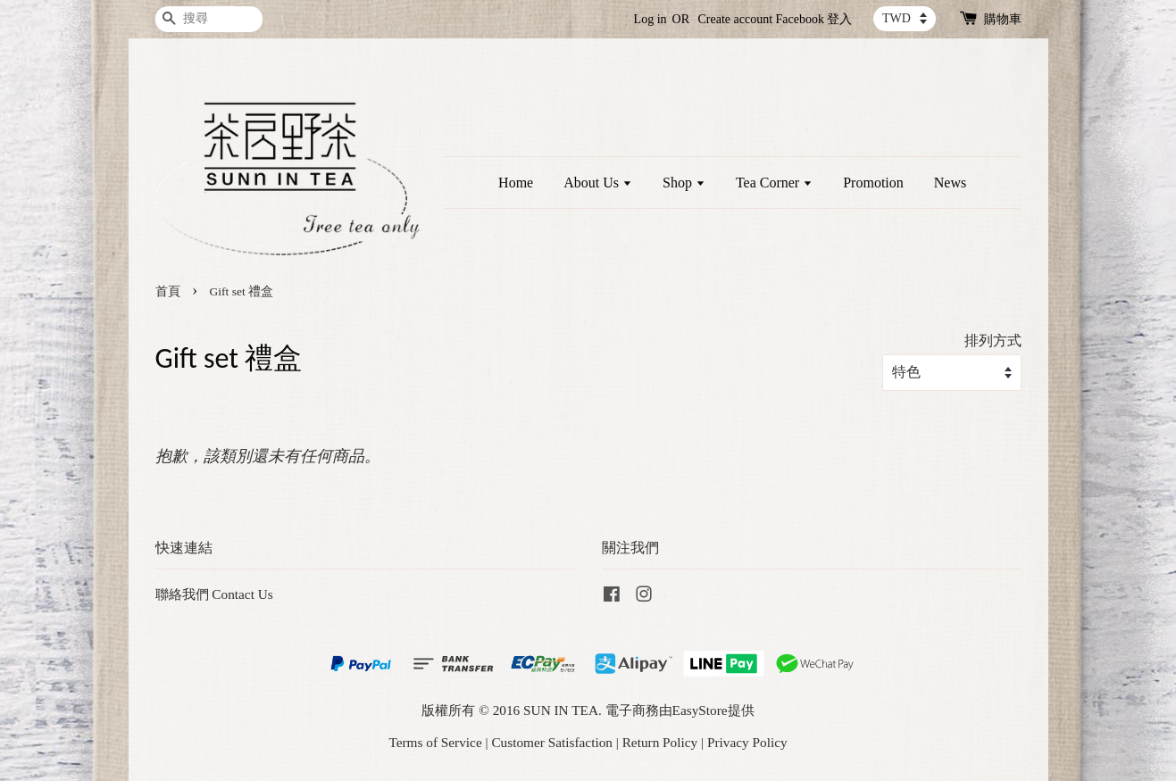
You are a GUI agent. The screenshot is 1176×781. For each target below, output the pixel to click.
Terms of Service (434, 742)
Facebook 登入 (814, 19)
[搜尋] (209, 19)
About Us (597, 182)
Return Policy (660, 742)
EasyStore (700, 710)
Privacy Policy (747, 742)
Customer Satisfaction (552, 742)
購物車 (1003, 19)
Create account (735, 19)
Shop (684, 182)
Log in (650, 19)
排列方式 (993, 341)
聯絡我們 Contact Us (214, 594)
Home (515, 182)
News (950, 182)
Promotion (873, 182)
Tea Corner (774, 182)
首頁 (167, 291)
